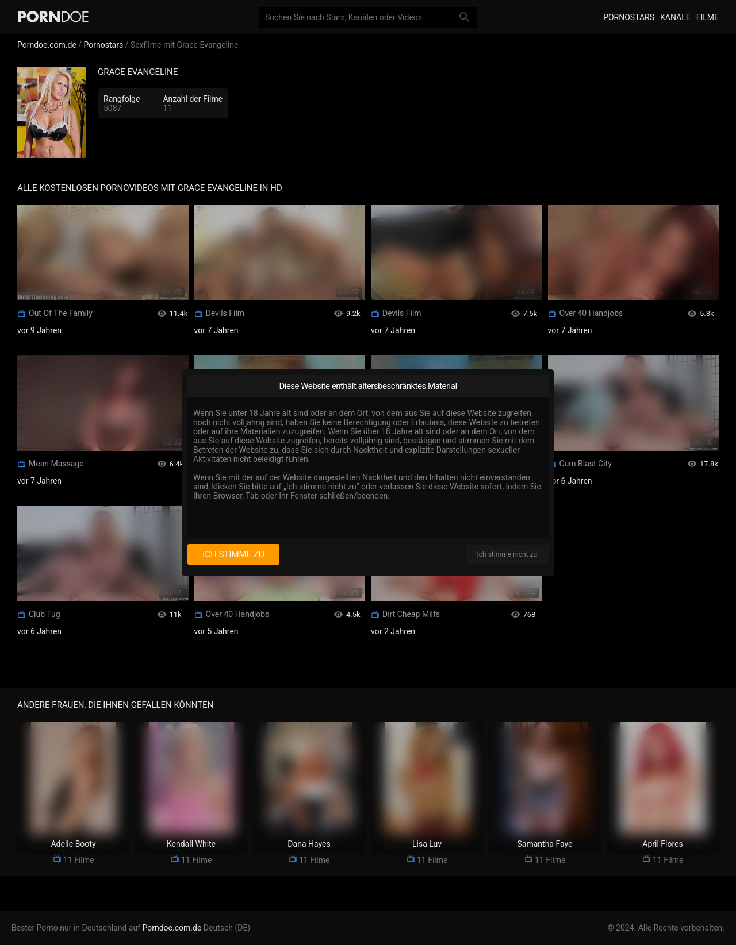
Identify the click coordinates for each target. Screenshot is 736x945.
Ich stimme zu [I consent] (233, 554)
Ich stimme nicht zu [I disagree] (507, 554)
